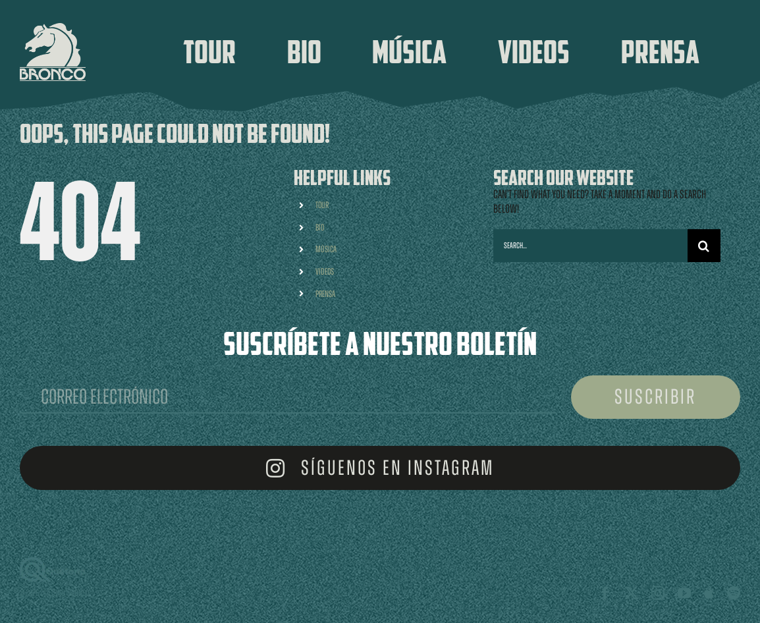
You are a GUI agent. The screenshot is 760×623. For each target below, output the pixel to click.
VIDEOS (324, 272)
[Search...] (590, 245)
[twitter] (631, 593)
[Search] (704, 245)
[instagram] (658, 593)
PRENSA (325, 294)
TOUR (322, 205)
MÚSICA (326, 249)
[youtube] (684, 593)
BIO (319, 227)
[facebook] (605, 593)
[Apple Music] (709, 593)
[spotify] (733, 593)
